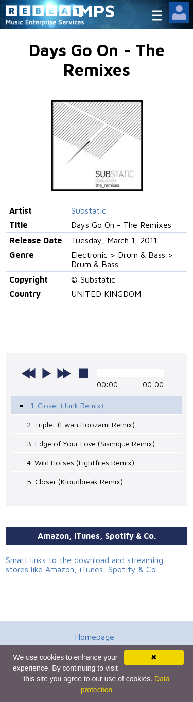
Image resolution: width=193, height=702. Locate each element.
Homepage (94, 636)
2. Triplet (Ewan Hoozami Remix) (81, 424)
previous (29, 373)
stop (83, 373)
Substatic (88, 210)
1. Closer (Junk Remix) (66, 405)
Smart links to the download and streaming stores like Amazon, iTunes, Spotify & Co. (84, 564)
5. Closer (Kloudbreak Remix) (75, 481)
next (64, 373)
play (46, 373)
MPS (96, 10)
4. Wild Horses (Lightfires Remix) (80, 462)
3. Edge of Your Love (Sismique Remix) (91, 443)
